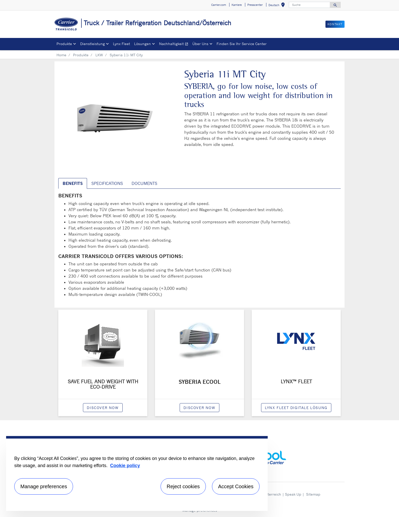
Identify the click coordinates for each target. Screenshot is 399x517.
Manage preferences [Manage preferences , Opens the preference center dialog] (43, 486)
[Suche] (309, 5)
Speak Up (293, 494)
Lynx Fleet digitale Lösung (296, 407)
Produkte (81, 55)
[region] (137, 473)
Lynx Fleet (121, 44)
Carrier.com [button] (218, 5)
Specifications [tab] (107, 183)
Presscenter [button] (255, 5)
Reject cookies (183, 486)
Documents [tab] (144, 183)
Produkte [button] (64, 44)
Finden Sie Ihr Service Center (242, 44)
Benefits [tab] (73, 183)
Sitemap (313, 494)
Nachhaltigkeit (174, 44)
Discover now (103, 407)
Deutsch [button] (277, 5)
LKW (99, 55)
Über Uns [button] (200, 44)
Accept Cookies (235, 486)
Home (61, 55)
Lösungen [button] (142, 44)
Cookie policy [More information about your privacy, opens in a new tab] (125, 465)
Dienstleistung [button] (92, 44)
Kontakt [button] (335, 24)
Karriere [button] (237, 5)
